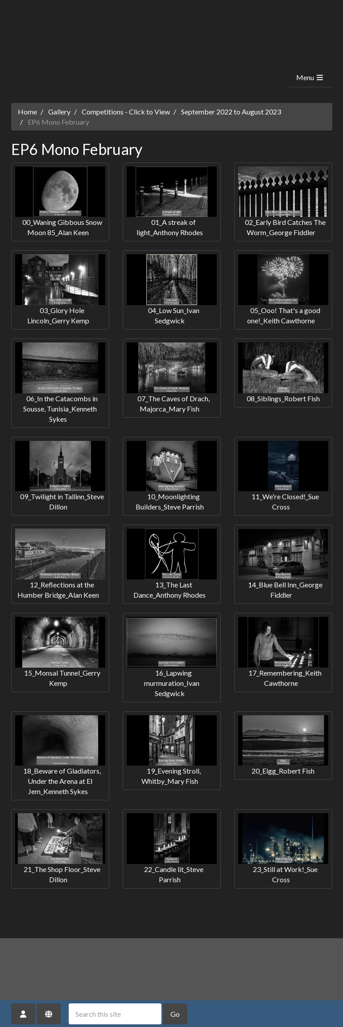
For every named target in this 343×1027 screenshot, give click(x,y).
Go (175, 1014)
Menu (310, 77)
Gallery (59, 111)
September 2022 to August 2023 (231, 111)
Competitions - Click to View (126, 111)
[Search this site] (115, 1013)
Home (27, 111)
